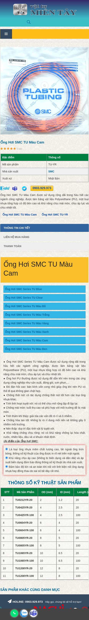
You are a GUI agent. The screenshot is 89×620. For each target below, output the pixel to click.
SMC (51, 171)
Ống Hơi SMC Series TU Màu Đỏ (25, 306)
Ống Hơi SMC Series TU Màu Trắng (27, 314)
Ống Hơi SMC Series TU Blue (23, 289)
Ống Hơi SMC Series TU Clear (24, 297)
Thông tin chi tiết (17, 227)
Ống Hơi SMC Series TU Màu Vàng (27, 323)
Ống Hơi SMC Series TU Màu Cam (26, 340)
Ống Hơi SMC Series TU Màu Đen (26, 348)
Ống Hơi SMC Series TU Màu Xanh (27, 331)
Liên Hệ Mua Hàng (16, 237)
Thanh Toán (12, 246)
